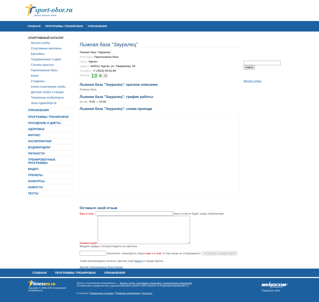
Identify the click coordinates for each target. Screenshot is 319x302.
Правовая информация (128, 293)
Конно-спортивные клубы (48, 86)
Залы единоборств (44, 103)
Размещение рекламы (101, 293)
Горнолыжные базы (44, 70)
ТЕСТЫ (33, 193)
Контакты (147, 293)
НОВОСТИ (35, 187)
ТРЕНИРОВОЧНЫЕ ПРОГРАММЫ (41, 161)
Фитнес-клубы (40, 43)
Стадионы (38, 81)
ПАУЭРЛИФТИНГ (40, 141)
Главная (34, 26)
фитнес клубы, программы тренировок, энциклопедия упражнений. (156, 283)
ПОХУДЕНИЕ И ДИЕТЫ (44, 123)
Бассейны (37, 53)
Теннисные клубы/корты (47, 97)
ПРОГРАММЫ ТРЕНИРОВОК (64, 26)
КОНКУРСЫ (36, 181)
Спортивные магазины (46, 48)
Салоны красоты (42, 64)
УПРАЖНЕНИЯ (97, 26)
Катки (34, 75)
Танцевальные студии (46, 59)
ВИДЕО (33, 169)
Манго (138, 260)
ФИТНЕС (34, 135)
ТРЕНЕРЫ (35, 175)
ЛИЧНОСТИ (36, 153)
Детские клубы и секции (47, 92)
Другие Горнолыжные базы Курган (101, 267)
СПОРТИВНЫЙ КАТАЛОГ (46, 38)
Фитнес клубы (252, 81)
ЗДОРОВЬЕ (36, 129)
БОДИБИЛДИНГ (39, 147)
